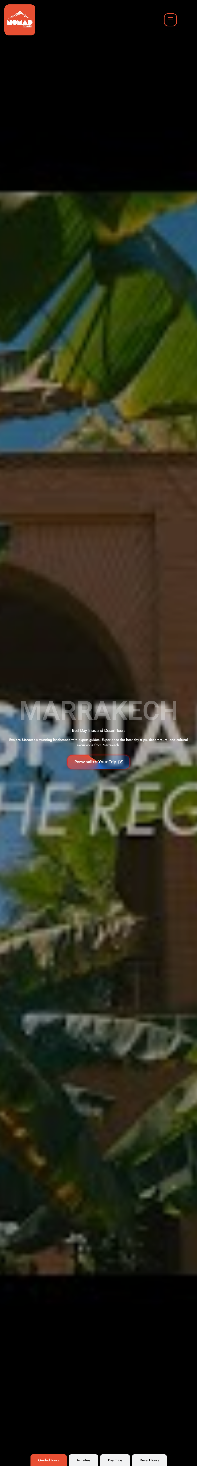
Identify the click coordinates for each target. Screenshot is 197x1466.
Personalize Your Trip (98, 762)
